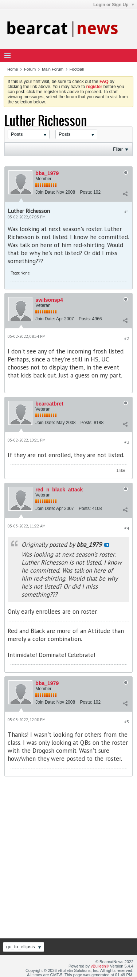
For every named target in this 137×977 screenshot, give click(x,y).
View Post (106, 545)
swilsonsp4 (49, 300)
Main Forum (52, 69)
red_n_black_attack (59, 490)
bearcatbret (49, 404)
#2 (126, 338)
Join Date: (45, 192)
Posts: (86, 192)
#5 (126, 721)
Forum (30, 69)
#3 (126, 442)
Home (12, 69)
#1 (126, 211)
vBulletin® (100, 966)
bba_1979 (47, 173)
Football (77, 69)
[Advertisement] (68, 856)
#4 (126, 528)
